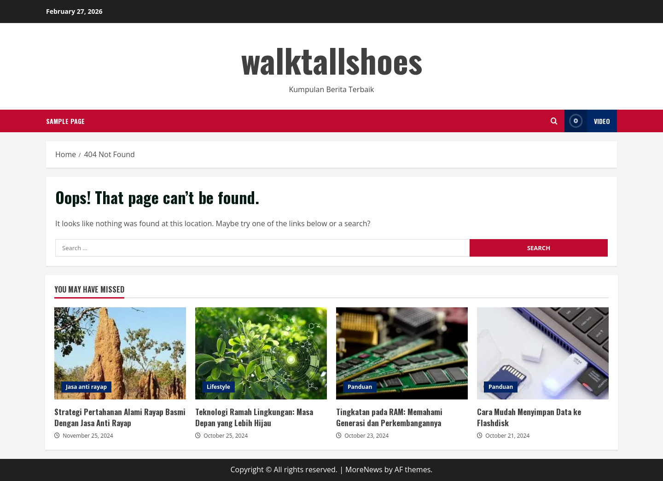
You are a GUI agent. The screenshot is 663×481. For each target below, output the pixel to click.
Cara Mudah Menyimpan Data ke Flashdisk (543, 353)
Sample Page (65, 121)
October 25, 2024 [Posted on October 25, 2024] (226, 436)
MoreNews (364, 469)
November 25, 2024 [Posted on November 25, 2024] (88, 436)
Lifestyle (218, 387)
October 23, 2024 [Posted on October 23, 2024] (366, 436)
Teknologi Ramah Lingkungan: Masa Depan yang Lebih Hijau (261, 353)
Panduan (360, 387)
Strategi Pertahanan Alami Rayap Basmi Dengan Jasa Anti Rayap (120, 353)
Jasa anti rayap (86, 387)
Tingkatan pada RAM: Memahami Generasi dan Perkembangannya (402, 353)
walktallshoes (331, 59)
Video (587, 121)
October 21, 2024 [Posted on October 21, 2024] (507, 436)
